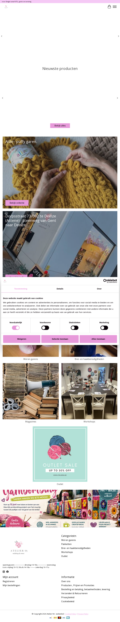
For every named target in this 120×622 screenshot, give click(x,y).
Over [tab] (99, 289)
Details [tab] (60, 289)
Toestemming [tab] (20, 289)
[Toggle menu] (114, 6)
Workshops (89, 421)
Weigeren (21, 339)
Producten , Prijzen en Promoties (77, 585)
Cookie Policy (70, 614)
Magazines (30, 421)
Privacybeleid (67, 597)
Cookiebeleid (67, 601)
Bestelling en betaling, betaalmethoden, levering (85, 589)
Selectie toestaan (60, 339)
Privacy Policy (82, 614)
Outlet (60, 484)
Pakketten (66, 544)
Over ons (65, 581)
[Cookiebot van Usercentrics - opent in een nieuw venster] (105, 281)
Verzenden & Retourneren (74, 593)
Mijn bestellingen (11, 585)
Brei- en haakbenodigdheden (89, 359)
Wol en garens (30, 359)
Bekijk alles (60, 125)
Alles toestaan (98, 339)
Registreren (9, 581)
